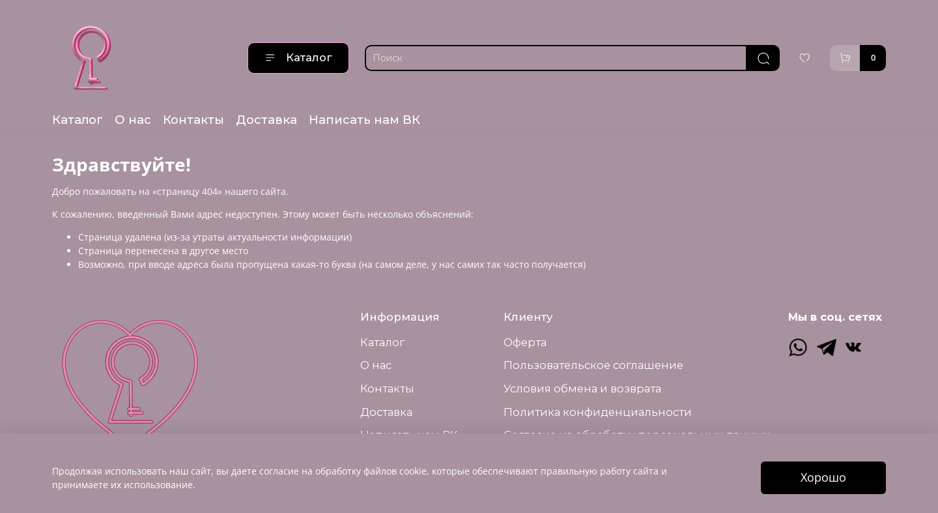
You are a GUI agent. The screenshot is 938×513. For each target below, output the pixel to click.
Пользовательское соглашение (593, 365)
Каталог (298, 57)
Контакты (193, 119)
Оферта (525, 342)
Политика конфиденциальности (598, 411)
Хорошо (823, 477)
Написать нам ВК (364, 119)
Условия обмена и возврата (582, 388)
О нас (133, 119)
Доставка (266, 119)
